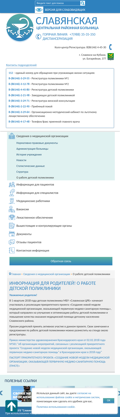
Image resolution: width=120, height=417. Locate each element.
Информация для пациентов (35, 184)
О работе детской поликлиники (35, 177)
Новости (21, 160)
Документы (24, 234)
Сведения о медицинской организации (42, 136)
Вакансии (22, 209)
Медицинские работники (33, 201)
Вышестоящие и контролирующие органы (44, 226)
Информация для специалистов (37, 193)
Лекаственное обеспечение (34, 217)
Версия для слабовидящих (65, 10)
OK (108, 400)
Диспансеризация (57, 39)
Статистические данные (30, 166)
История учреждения (29, 154)
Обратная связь (61, 261)
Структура (22, 171)
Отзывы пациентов (28, 242)
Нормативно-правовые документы (37, 143)
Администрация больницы (32, 148)
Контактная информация (32, 250)
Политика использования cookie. (56, 407)
